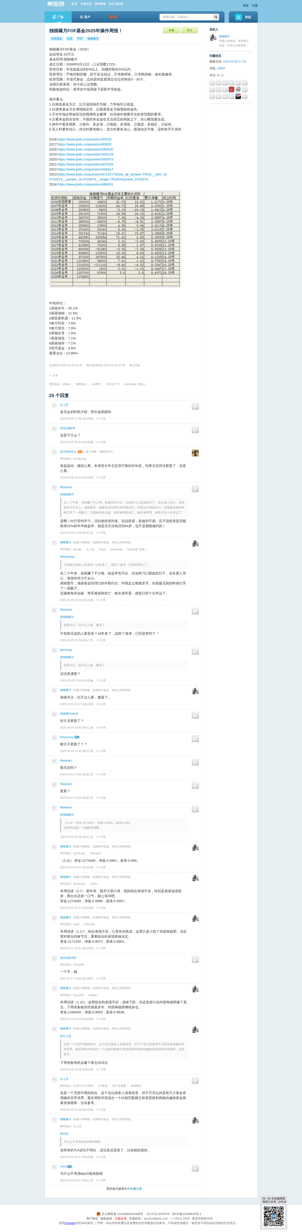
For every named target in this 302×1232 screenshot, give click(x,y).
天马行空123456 (83, 1085)
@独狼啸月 (67, 494)
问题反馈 (121, 1218)
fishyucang (66, 737)
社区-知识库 (116, 3)
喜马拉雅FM (67, 428)
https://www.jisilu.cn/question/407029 (85, 164)
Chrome (70, 1223)
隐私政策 (106, 1218)
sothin (93, 883)
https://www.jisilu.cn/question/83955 (84, 144)
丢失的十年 (113, 384)
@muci (64, 1133)
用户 (85, 17)
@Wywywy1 (67, 556)
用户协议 (92, 1218)
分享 (53, 375)
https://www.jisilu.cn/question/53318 (84, 139)
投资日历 (86, 3)
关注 (189, 30)
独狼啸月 (65, 542)
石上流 (64, 404)
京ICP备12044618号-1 (186, 1214)
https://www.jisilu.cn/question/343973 (85, 159)
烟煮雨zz (81, 384)
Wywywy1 (66, 487)
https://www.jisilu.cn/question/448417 (85, 169)
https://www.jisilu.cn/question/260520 (85, 149)
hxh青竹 (96, 384)
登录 (246, 5)
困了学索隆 (119, 1085)
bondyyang (79, 458)
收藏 (171, 30)
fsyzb (102, 549)
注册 (255, 5)
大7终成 (103, 1085)
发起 (248, 17)
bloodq (77, 549)
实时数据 (100, 3)
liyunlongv (131, 384)
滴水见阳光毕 (68, 957)
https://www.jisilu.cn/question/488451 (85, 184)
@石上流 (65, 1036)
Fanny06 (132, 549)
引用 (101, 418)
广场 (58, 19)
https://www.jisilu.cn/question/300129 (85, 154)
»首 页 (74, 3)
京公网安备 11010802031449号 (120, 1214)
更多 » (142, 384)
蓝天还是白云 (68, 451)
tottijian (66, 384)
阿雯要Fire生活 (69, 713)
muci (63, 1166)
